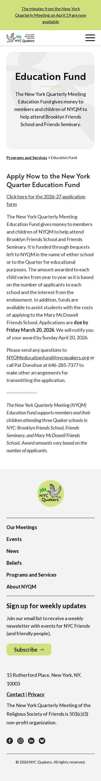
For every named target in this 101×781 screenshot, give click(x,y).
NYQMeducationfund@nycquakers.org (47, 357)
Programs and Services (26, 157)
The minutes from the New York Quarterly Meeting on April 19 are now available (50, 15)
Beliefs (14, 563)
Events (14, 539)
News (12, 551)
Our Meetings (21, 527)
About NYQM (21, 587)
